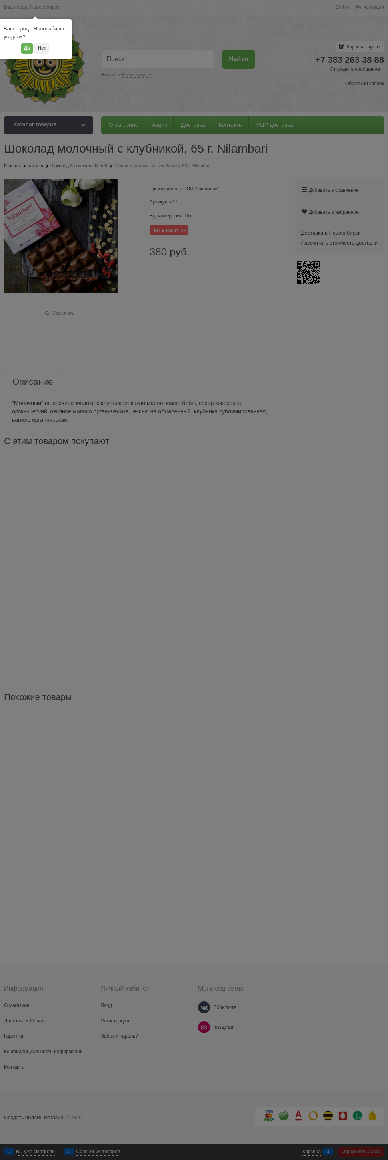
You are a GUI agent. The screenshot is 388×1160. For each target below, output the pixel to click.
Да (27, 48)
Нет (42, 48)
